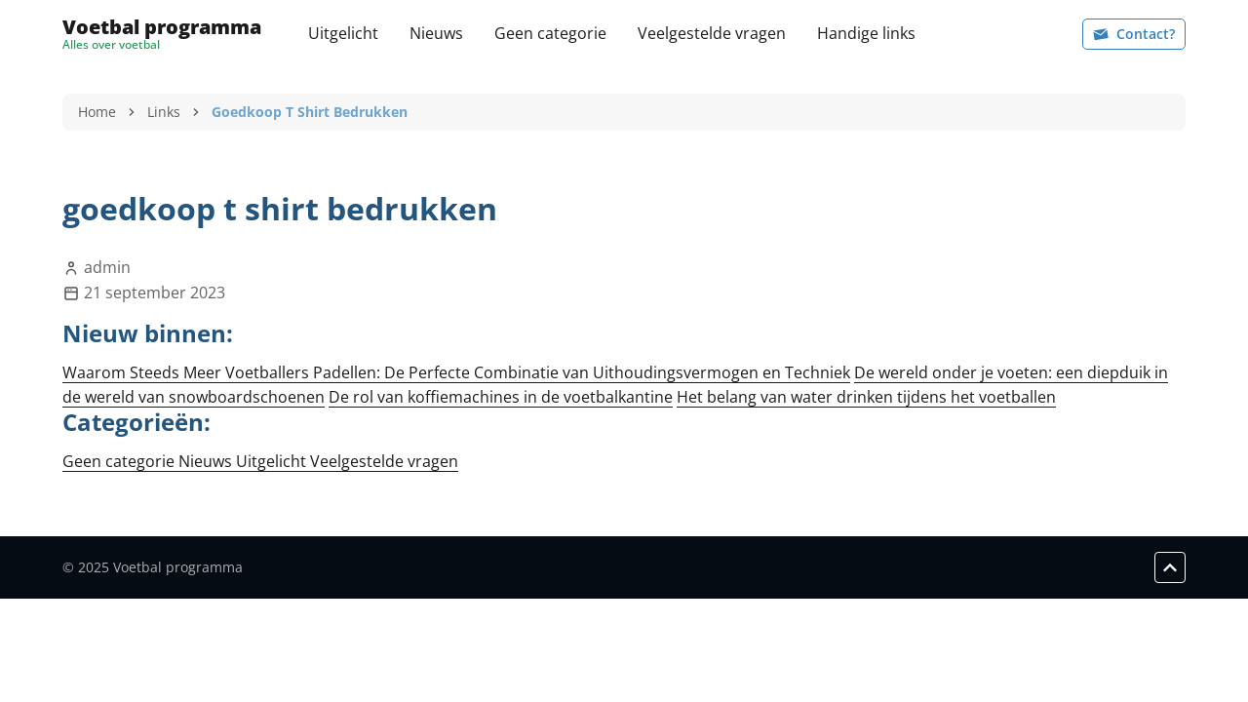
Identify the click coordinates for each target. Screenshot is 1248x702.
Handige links (866, 33)
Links (163, 111)
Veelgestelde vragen (712, 33)
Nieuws (436, 33)
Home (97, 111)
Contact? (1134, 33)
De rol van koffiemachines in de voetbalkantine (501, 397)
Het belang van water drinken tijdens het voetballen (866, 397)
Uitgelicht (343, 33)
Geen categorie (550, 33)
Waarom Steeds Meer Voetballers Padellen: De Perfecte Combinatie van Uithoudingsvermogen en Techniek (456, 372)
